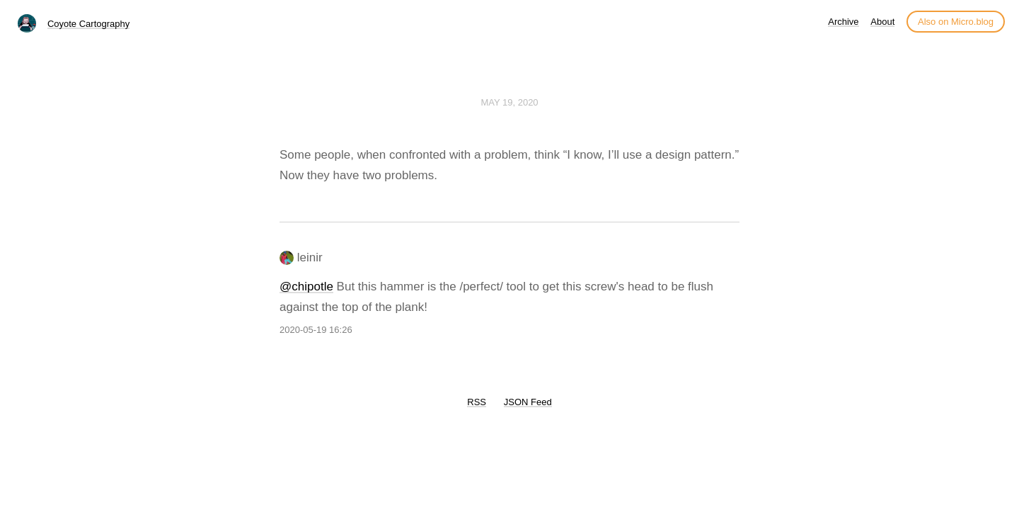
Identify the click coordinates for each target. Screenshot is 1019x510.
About (882, 21)
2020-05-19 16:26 (316, 329)
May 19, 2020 (509, 102)
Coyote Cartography (88, 23)
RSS (476, 402)
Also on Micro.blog (956, 21)
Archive (843, 21)
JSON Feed (528, 402)
